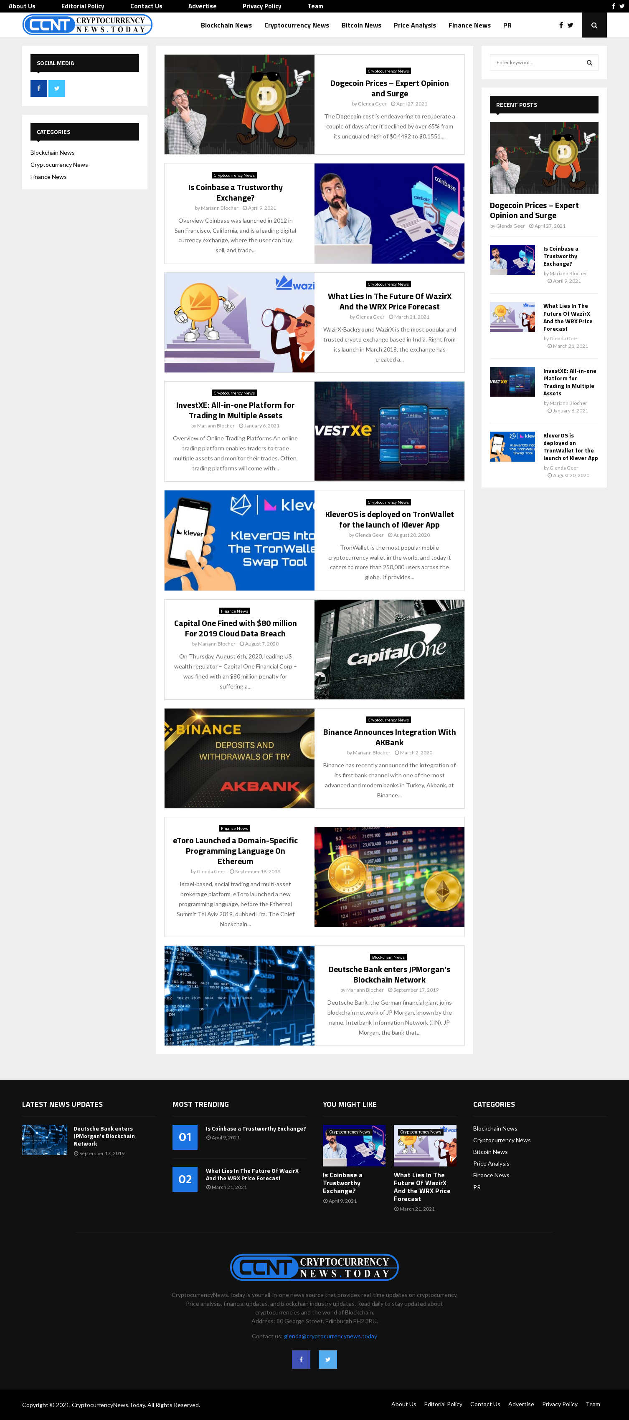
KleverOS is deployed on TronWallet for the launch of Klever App (389, 519)
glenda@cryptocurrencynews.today (330, 1336)
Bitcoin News (361, 25)
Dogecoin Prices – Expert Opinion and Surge (389, 88)
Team (315, 6)
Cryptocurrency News (296, 25)
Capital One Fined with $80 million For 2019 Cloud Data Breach (235, 628)
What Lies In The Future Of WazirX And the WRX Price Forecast (389, 301)
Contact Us (146, 6)
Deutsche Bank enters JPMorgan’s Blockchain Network (389, 974)
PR (507, 25)
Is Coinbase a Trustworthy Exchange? (235, 192)
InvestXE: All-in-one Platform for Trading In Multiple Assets (235, 410)
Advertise (202, 6)
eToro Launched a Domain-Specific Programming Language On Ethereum (235, 850)
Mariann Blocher (219, 208)
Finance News (470, 25)
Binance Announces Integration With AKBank (389, 737)
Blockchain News (226, 25)
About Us (22, 6)
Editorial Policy (82, 6)
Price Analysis (415, 25)
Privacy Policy (262, 6)
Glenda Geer (372, 104)
